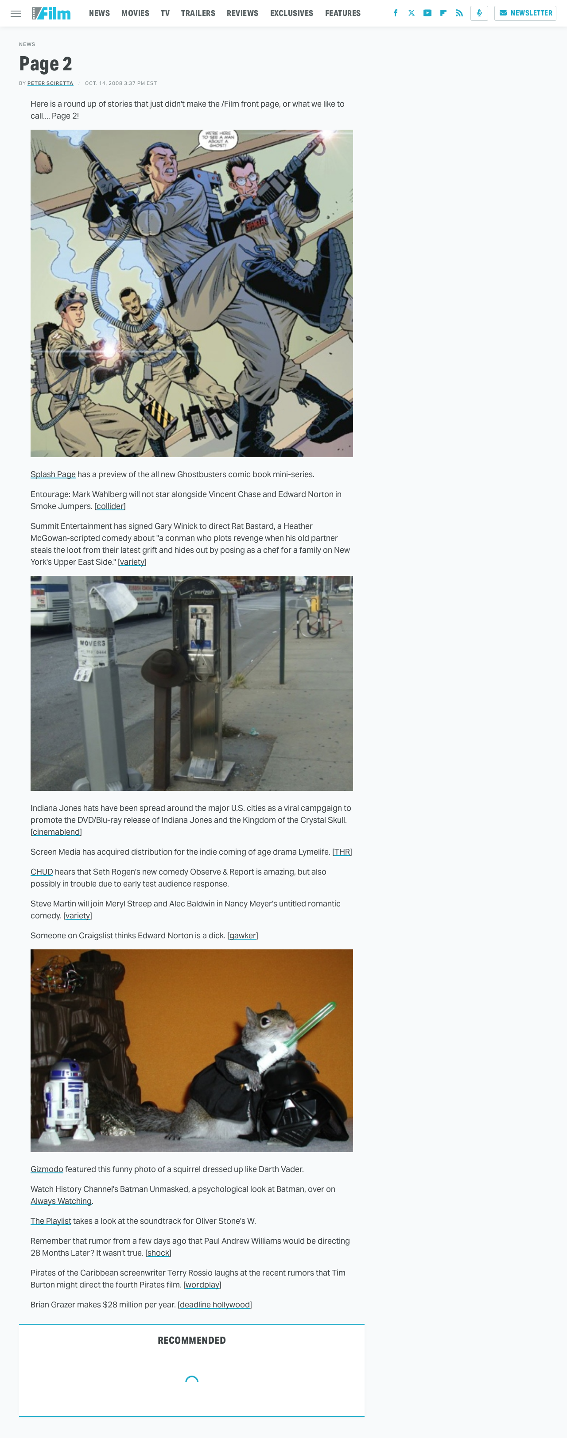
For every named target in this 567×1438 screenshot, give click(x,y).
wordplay (202, 1285)
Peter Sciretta (50, 83)
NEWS (99, 13)
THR (342, 852)
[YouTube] (427, 15)
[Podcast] (479, 13)
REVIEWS (243, 13)
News (27, 44)
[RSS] (459, 15)
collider (110, 506)
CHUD (42, 872)
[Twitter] (411, 15)
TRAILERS (198, 13)
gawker (242, 935)
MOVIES (135, 13)
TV (165, 13)
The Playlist (51, 1221)
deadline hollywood (215, 1304)
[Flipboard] (443, 15)
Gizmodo (47, 1169)
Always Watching (61, 1201)
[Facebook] (395, 15)
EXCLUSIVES (292, 13)
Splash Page (53, 474)
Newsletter (525, 13)
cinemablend (56, 832)
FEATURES (343, 13)
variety (132, 562)
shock (158, 1253)
